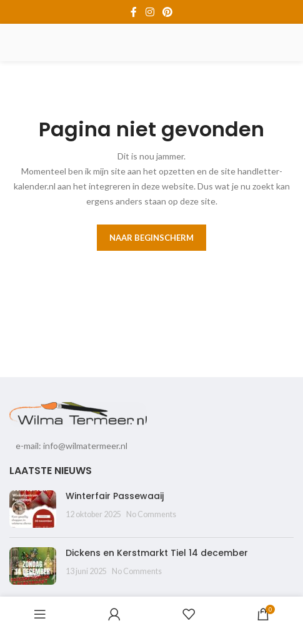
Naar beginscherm (151, 238)
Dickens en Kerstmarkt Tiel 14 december (157, 553)
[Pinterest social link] (168, 12)
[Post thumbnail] (32, 509)
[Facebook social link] (133, 12)
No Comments (151, 514)
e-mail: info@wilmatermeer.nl (71, 445)
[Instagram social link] (149, 12)
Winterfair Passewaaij (115, 496)
